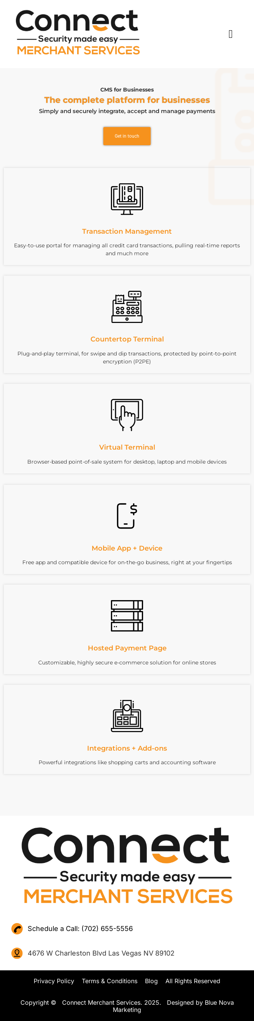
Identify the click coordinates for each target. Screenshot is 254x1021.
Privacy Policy (54, 981)
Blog (151, 981)
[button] (200, 33)
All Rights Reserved (192, 981)
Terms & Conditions (109, 981)
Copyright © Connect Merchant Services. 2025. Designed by (112, 1002)
